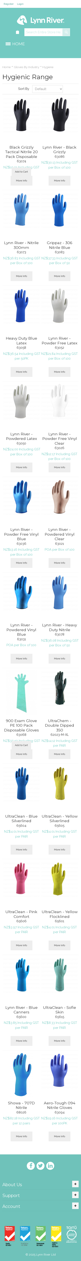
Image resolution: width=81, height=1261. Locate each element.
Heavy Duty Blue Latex (21, 340)
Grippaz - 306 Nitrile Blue (59, 245)
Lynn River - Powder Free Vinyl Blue (21, 534)
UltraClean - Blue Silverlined (21, 818)
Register (9, 3)
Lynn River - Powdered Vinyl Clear (60, 534)
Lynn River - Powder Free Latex (59, 340)
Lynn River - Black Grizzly (59, 149)
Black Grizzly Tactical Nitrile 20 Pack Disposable (21, 152)
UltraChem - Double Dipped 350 (59, 725)
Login (20, 3)
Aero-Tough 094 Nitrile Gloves (59, 1105)
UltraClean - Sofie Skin (59, 1010)
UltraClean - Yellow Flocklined (60, 914)
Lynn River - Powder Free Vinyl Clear (59, 439)
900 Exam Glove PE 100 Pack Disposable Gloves (21, 725)
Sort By (23, 89)
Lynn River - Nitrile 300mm (21, 245)
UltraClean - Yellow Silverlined (60, 818)
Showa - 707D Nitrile (21, 1105)
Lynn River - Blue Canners (21, 1010)
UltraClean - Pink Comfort (21, 914)
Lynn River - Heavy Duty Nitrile (59, 627)
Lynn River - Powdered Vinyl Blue (21, 630)
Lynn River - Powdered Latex (21, 436)
